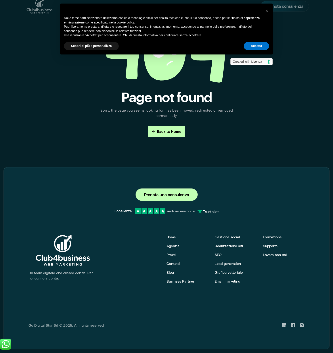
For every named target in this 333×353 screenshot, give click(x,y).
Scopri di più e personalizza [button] (91, 46)
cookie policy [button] (125, 22)
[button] (266, 10)
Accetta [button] (256, 46)
